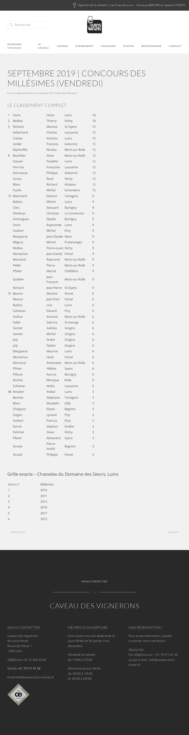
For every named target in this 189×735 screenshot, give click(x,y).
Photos (128, 46)
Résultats (72, 93)
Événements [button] (84, 46)
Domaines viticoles (14, 46)
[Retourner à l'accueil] (94, 24)
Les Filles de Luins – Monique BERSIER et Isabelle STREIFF (147, 5)
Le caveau (43, 46)
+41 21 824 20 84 (34, 660)
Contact (175, 46)
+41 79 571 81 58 (29, 668)
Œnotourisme (151, 46)
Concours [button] (108, 46)
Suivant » (174, 532)
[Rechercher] (29, 25)
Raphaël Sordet (24, 93)
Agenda (62, 46)
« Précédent (17, 532)
